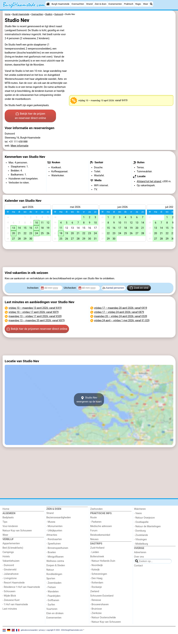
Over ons (139, 556)
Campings (8, 552)
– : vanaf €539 (35, 316)
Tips (5, 521)
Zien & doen (100, 4)
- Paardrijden (53, 595)
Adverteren (140, 552)
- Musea (50, 521)
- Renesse (95, 600)
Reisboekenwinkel (100, 534)
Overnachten (77, 4)
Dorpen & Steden (55, 565)
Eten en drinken (54, 613)
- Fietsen (51, 587)
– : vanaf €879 (33, 312)
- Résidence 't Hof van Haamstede (21, 587)
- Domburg (140, 530)
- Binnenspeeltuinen (57, 548)
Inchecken (33, 287)
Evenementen (115, 4)
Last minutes (10, 608)
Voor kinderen (10, 526)
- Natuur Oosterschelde (103, 617)
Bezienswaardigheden (58, 517)
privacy (42, 630)
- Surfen (50, 604)
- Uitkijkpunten (54, 530)
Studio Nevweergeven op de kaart (89, 399)
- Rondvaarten (54, 539)
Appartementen (11, 543)
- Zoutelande (141, 535)
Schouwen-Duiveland (101, 595)
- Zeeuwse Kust (11, 600)
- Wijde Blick (9, 595)
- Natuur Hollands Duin (102, 560)
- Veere (138, 513)
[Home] (48, 4)
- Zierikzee (96, 613)
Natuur (50, 569)
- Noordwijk (96, 565)
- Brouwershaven (99, 604)
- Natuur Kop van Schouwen (105, 621)
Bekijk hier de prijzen (30, 116)
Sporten (50, 578)
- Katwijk (95, 569)
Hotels (6, 556)
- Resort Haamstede (14, 582)
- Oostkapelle (141, 522)
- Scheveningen (98, 573)
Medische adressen (101, 526)
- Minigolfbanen (55, 556)
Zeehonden (96, 509)
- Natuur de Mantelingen (147, 526)
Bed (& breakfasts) (13, 547)
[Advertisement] (89, 258)
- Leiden (94, 552)
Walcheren (140, 509)
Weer (145, 4)
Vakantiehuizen (11, 560)
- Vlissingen (140, 539)
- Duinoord (8, 565)
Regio (138, 4)
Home (6, 509)
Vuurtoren (51, 609)
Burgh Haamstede (61, 4)
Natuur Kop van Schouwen (17, 530)
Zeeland (94, 591)
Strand (89, 4)
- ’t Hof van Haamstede (15, 604)
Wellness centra (55, 561)
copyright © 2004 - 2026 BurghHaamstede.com (64, 630)
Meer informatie (19, 145)
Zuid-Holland (97, 547)
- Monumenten (54, 526)
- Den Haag (96, 578)
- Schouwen (9, 591)
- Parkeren (95, 521)
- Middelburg (141, 543)
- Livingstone (10, 578)
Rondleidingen (54, 574)
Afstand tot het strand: (149, 181)
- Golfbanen (52, 600)
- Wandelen (52, 591)
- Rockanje (96, 587)
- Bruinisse (96, 608)
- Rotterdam (96, 582)
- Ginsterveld (10, 569)
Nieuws (94, 539)
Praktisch (128, 4)
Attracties (51, 534)
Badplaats (8, 517)
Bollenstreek (97, 556)
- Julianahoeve (11, 573)
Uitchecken (70, 287)
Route (93, 517)
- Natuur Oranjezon (144, 517)
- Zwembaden (54, 582)
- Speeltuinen (53, 543)
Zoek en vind (139, 287)
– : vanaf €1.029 (121, 320)
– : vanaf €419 (35, 307)
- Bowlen (51, 552)
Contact (138, 565)
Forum (93, 530)
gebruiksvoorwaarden (29, 630)
